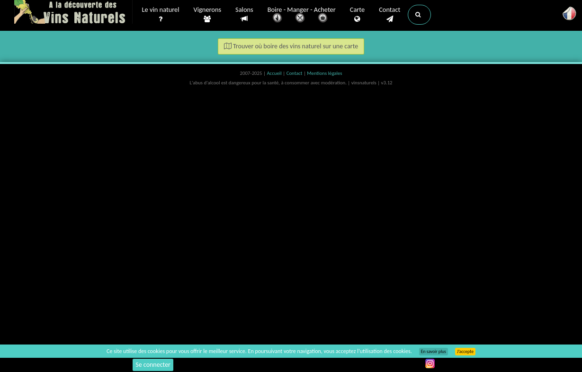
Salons (244, 14)
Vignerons (208, 14)
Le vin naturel (160, 14)
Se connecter (152, 365)
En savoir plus (433, 351)
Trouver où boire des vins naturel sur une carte (291, 46)
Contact (389, 14)
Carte (357, 14)
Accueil (275, 73)
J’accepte (465, 351)
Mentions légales (324, 73)
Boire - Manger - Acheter (302, 15)
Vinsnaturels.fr (73, 13)
